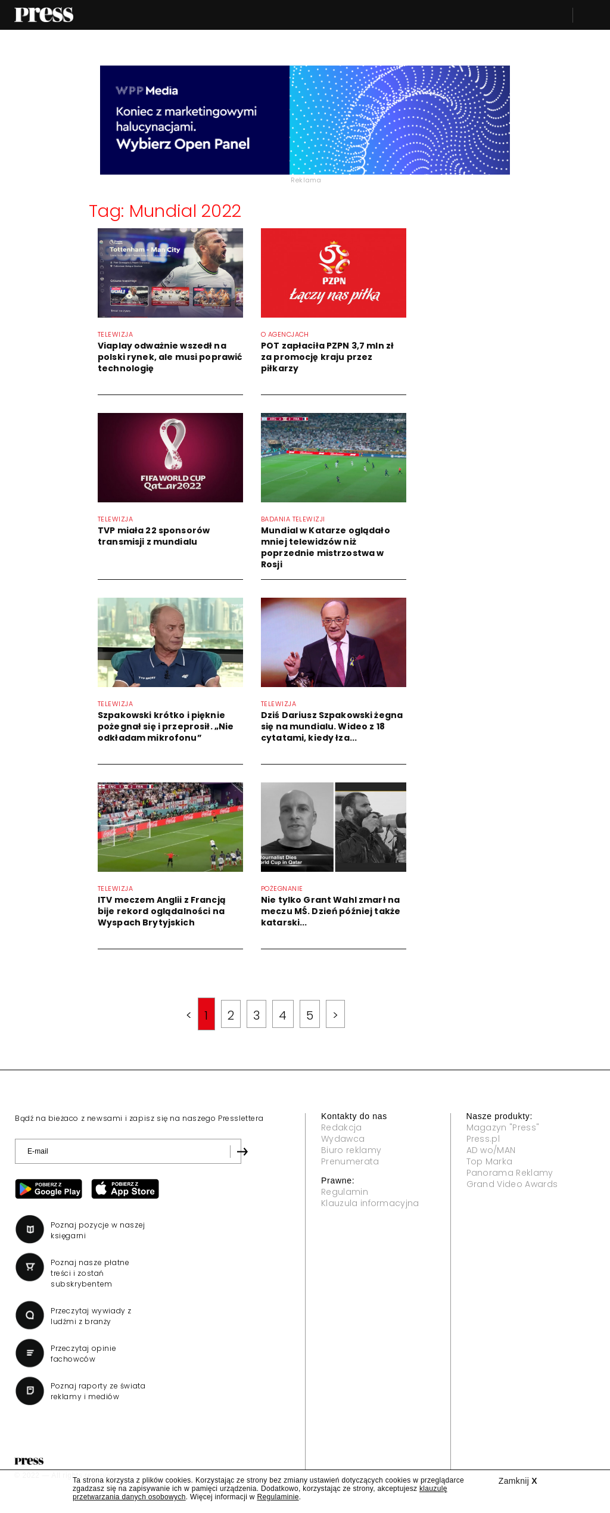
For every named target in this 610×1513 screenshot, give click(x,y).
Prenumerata (350, 1161)
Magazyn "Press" (503, 1127)
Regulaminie (277, 1497)
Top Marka (489, 1161)
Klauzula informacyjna (370, 1203)
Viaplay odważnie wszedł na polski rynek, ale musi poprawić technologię (170, 357)
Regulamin (344, 1192)
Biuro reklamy (351, 1150)
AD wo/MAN (491, 1150)
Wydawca (343, 1139)
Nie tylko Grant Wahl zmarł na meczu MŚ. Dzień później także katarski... (330, 911)
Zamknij (518, 1481)
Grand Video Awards (512, 1184)
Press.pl (483, 1139)
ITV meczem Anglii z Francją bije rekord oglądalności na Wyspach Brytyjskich (162, 911)
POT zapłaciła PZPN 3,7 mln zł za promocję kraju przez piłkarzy (327, 357)
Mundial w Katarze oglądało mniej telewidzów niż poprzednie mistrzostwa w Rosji (325, 547)
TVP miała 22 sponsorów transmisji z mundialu (154, 536)
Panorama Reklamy (509, 1173)
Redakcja (341, 1127)
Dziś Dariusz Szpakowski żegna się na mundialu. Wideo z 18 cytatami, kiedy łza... (332, 726)
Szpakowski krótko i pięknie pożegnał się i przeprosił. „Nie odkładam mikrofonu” (166, 726)
